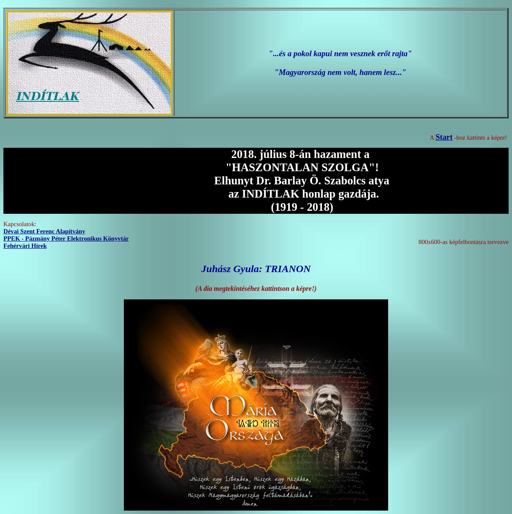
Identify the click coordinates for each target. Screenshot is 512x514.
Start (443, 136)
